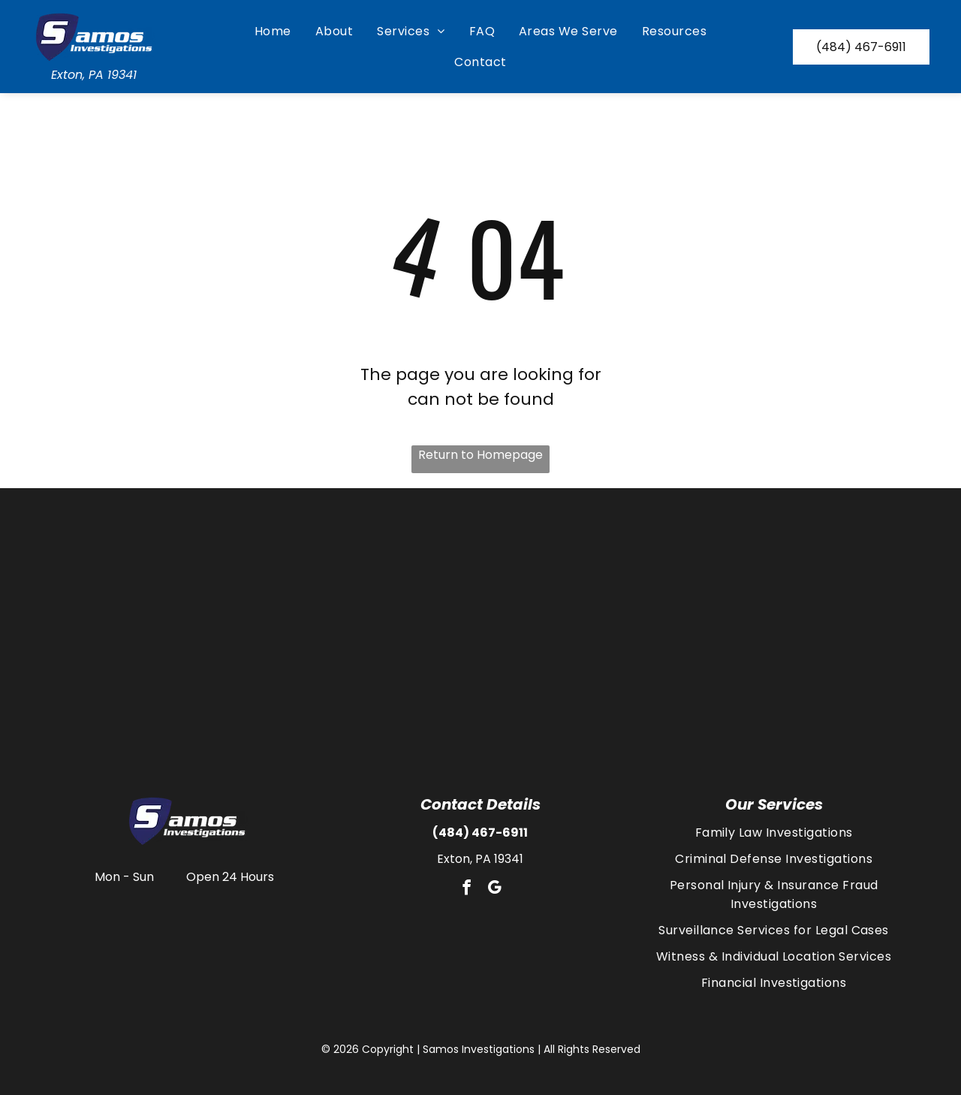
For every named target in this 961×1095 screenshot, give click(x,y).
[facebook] (466, 889)
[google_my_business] (494, 889)
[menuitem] (273, 31)
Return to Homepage (480, 454)
